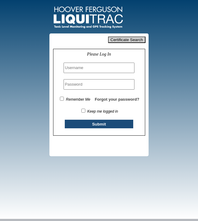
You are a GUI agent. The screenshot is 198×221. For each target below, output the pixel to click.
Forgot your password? (117, 99)
